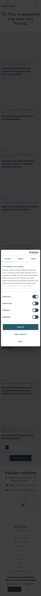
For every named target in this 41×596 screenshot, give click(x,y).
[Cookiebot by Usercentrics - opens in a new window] (29, 252)
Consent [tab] (7, 259)
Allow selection (20, 334)
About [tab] (33, 259)
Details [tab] (20, 259)
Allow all (20, 327)
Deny (20, 341)
